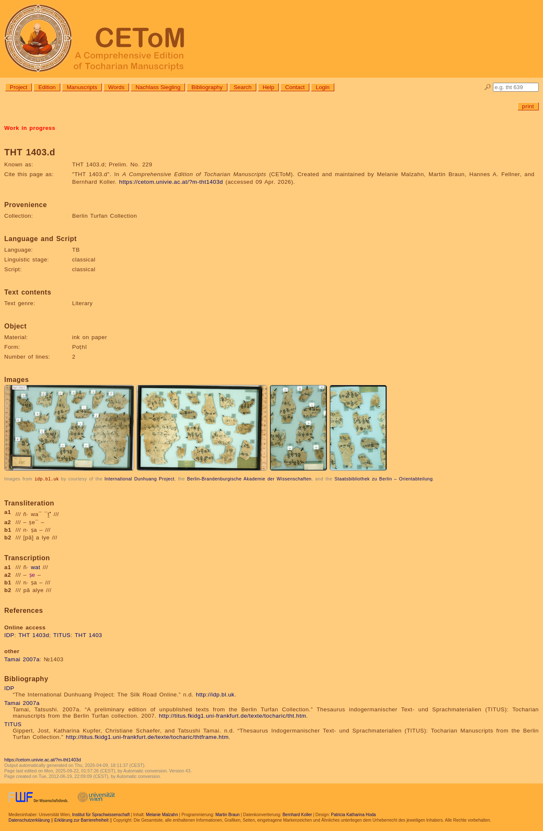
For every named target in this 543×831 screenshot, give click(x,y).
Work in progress (29, 128)
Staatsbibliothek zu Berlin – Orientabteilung (383, 478)
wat (35, 567)
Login (323, 87)
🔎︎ (487, 87)
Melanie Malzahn (162, 814)
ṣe (32, 574)
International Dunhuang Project (139, 478)
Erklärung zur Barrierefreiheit (81, 819)
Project (18, 87)
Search (243, 87)
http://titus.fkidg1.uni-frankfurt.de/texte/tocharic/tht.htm (232, 715)
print (528, 106)
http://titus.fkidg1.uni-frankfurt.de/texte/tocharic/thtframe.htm (147, 736)
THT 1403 (88, 635)
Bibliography (206, 87)
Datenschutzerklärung (29, 819)
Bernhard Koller (297, 814)
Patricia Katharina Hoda (353, 814)
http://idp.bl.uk (215, 694)
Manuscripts (82, 87)
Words (116, 87)
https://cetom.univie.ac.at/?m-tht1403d (171, 182)
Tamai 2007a (21, 659)
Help (268, 87)
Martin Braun (228, 814)
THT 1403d (33, 635)
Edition (47, 87)
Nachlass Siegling (157, 87)
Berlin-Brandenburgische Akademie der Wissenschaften (249, 478)
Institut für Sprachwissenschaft (101, 814)
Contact (295, 87)
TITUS (62, 635)
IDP (9, 635)
